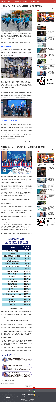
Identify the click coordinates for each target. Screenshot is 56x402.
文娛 (28, 1)
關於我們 (25, 396)
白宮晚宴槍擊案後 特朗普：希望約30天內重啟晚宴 (50, 32)
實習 (7, 138)
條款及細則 (38, 396)
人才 (13, 138)
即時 (13, 1)
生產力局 (5, 138)
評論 (18, 1)
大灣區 (11, 138)
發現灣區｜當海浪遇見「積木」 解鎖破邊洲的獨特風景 (50, 49)
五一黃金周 (9, 1)
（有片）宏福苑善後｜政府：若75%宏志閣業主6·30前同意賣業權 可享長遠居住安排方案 (50, 67)
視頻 (15, 1)
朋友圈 (34, 1)
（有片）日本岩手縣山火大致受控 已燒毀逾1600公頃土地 (50, 27)
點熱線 (17, 396)
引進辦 (4, 383)
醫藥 (9, 383)
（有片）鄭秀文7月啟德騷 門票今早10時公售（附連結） (45, 24)
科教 (31, 1)
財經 (26, 1)
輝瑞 (7, 383)
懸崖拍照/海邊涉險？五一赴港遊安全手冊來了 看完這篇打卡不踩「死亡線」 (50, 38)
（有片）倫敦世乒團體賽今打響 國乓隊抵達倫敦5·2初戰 (50, 55)
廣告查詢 (21, 396)
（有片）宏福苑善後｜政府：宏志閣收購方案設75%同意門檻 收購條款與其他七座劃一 (50, 45)
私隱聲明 (34, 396)
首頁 (5, 1)
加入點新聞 (29, 396)
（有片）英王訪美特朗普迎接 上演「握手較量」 (50, 60)
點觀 (20, 1)
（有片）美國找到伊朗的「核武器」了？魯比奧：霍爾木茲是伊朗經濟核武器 (50, 72)
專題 (37, 1)
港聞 (1, 149)
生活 (23, 1)
